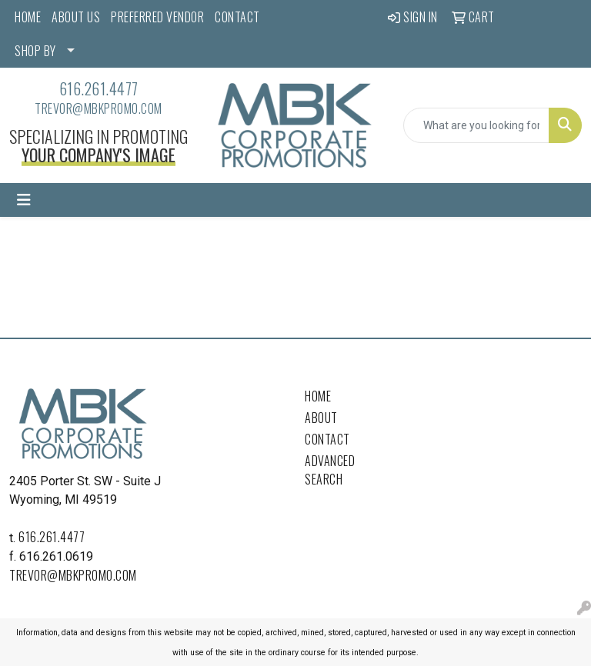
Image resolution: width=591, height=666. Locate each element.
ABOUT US (76, 17)
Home (318, 396)
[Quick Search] (476, 125)
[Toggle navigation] (24, 200)
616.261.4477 (99, 88)
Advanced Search (330, 469)
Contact (327, 439)
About (321, 417)
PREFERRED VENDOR (157, 17)
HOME (28, 17)
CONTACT (237, 17)
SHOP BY (35, 51)
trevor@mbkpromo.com (98, 108)
